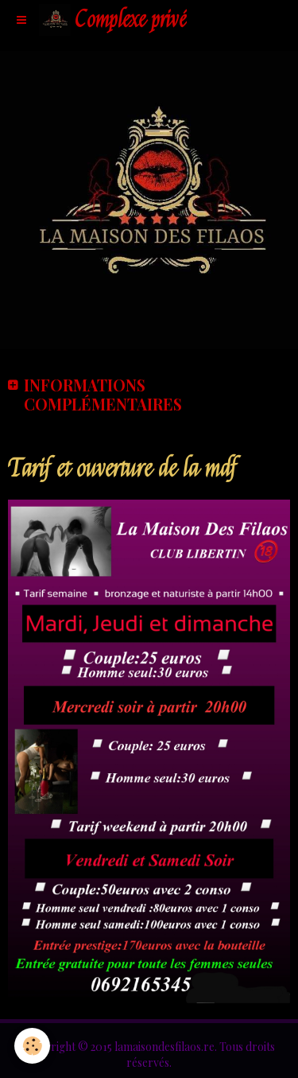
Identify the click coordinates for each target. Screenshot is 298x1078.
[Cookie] (32, 1046)
